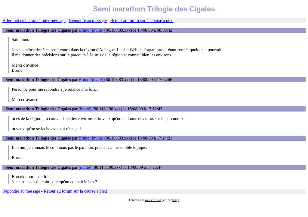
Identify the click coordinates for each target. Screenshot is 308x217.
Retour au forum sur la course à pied (142, 20)
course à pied (153, 200)
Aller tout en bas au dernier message (33, 20)
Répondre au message (87, 20)
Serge (175, 200)
